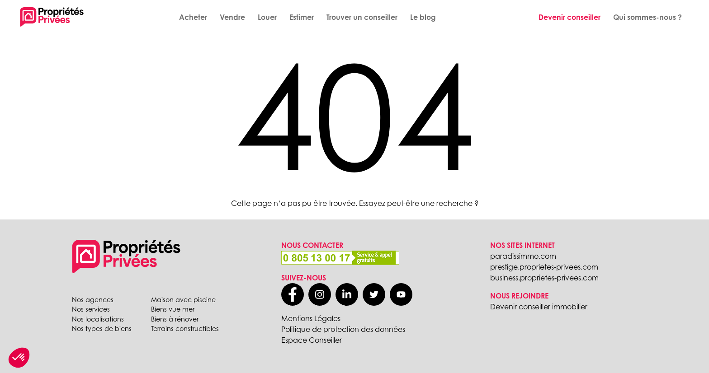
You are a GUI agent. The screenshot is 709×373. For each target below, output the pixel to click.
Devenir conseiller (569, 17)
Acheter (193, 17)
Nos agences (92, 299)
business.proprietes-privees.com (544, 277)
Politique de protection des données (343, 329)
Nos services (91, 309)
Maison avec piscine (183, 299)
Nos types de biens (102, 328)
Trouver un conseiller (361, 17)
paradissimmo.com (523, 256)
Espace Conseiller (311, 340)
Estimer (301, 17)
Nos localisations (98, 319)
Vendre (232, 17)
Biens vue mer (172, 309)
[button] (19, 357)
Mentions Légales (310, 318)
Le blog (423, 17)
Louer (267, 17)
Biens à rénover (175, 319)
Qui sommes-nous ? (647, 17)
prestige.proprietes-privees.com (544, 266)
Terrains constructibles (185, 328)
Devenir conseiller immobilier (538, 306)
